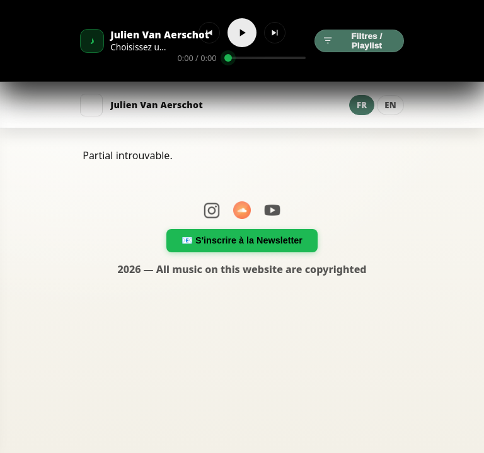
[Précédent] (209, 32)
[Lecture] (242, 32)
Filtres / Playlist (353, 40)
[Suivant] (274, 32)
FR (362, 105)
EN (390, 105)
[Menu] (91, 105)
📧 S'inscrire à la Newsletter (242, 240)
